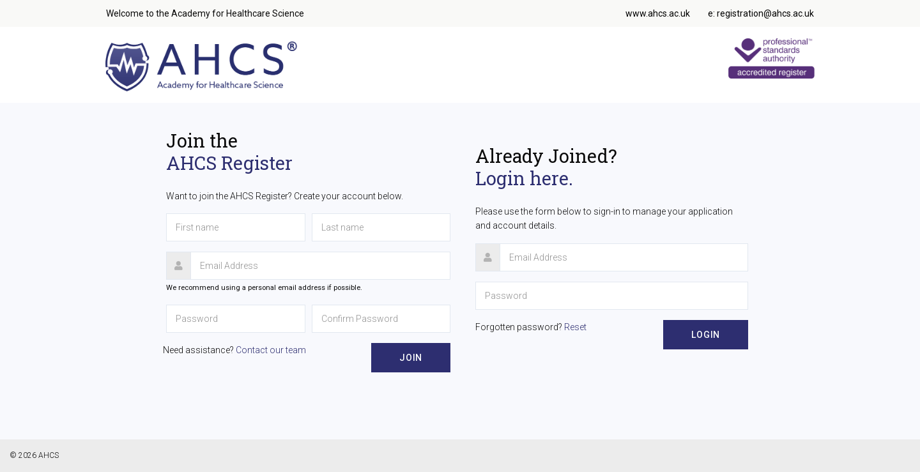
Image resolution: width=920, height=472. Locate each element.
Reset (575, 327)
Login (705, 335)
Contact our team (271, 350)
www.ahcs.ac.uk (657, 13)
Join (410, 358)
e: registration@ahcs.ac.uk (761, 13)
